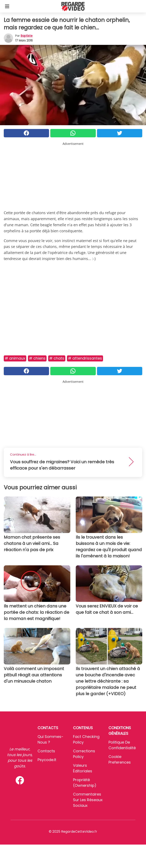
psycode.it (47, 759)
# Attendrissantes (85, 358)
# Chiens (37, 358)
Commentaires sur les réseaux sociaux (88, 800)
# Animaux (15, 358)
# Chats (56, 358)
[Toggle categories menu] (7, 6)
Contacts (46, 751)
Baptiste (27, 36)
